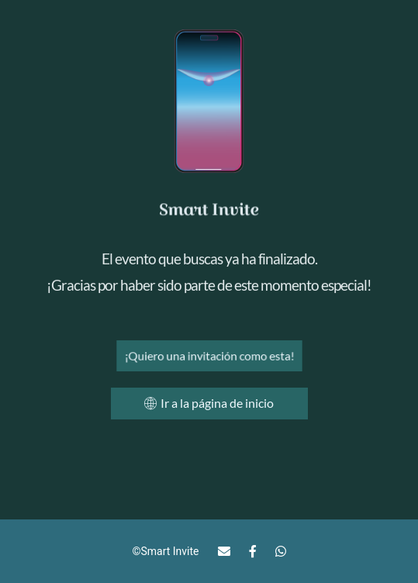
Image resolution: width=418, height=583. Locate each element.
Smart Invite (169, 551)
